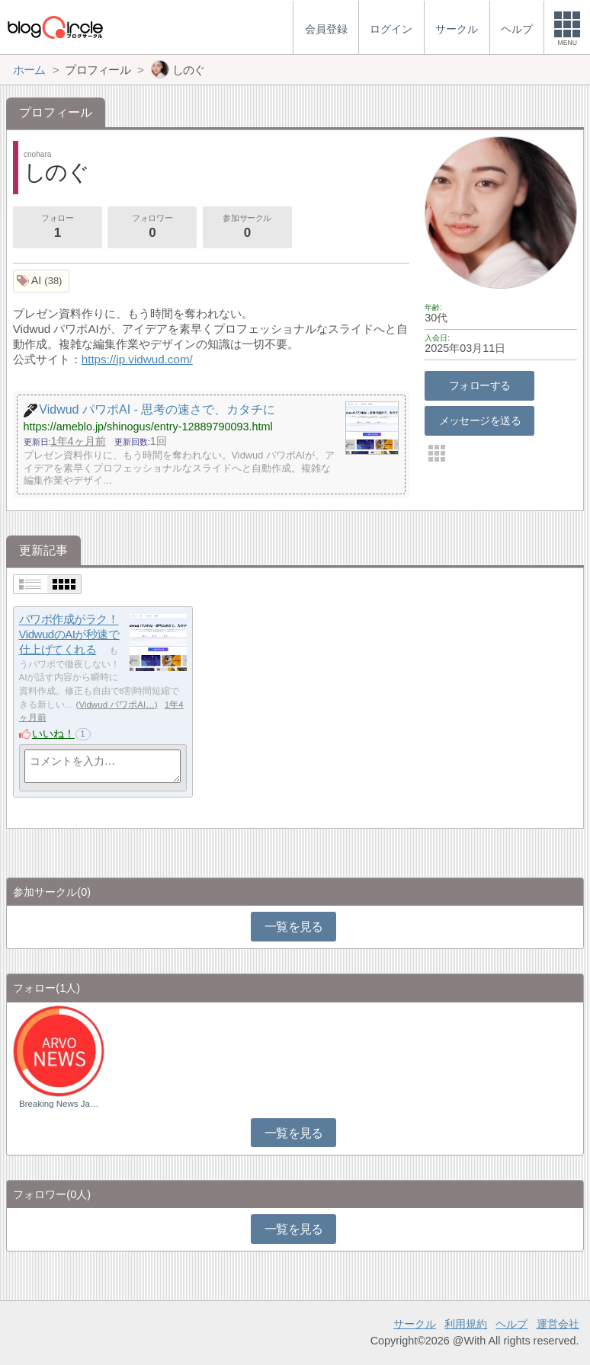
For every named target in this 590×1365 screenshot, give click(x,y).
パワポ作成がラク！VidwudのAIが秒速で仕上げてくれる (69, 634)
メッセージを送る (480, 420)
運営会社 (558, 1324)
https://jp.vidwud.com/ (137, 359)
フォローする (480, 385)
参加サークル (247, 227)
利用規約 (465, 1324)
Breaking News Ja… (58, 1103)
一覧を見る (294, 926)
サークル (414, 1324)
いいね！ (53, 733)
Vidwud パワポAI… (116, 704)
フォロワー (152, 227)
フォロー (57, 227)
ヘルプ (511, 1324)
